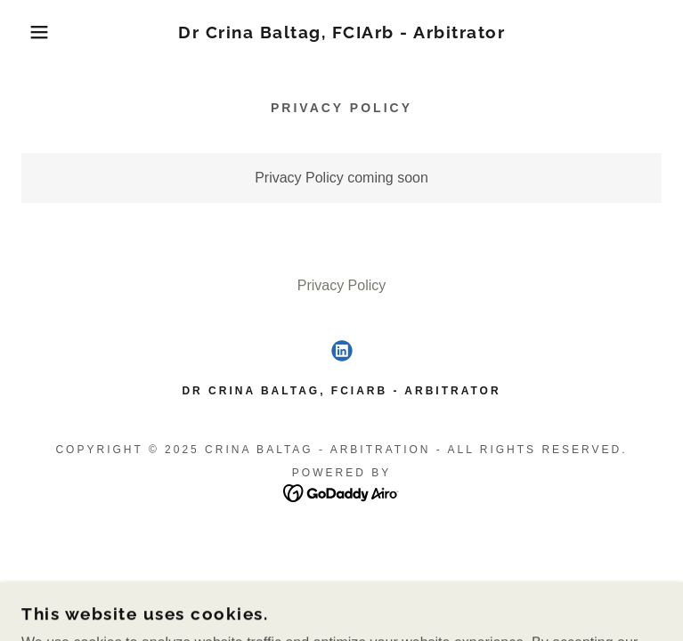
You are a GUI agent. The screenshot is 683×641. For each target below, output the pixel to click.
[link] (341, 32)
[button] (43, 32)
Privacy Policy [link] (341, 285)
